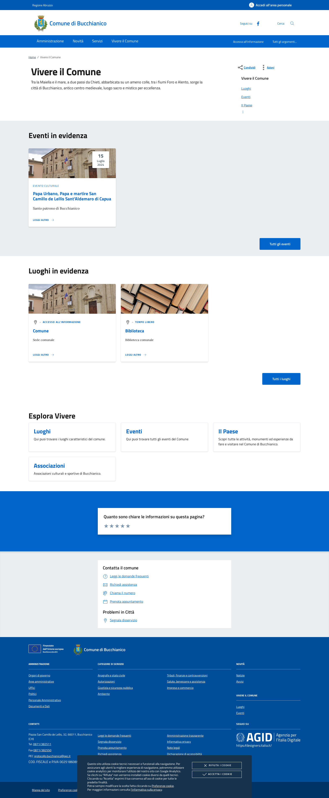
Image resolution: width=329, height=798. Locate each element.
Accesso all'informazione (248, 41)
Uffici (32, 687)
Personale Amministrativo (45, 700)
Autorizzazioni (106, 681)
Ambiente (104, 694)
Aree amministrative (41, 681)
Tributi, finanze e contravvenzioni (187, 675)
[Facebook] (256, 23)
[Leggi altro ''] (43, 354)
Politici (33, 694)
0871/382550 (42, 750)
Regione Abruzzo (42, 5)
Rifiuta (216, 765)
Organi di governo (39, 675)
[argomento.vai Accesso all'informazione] (62, 322)
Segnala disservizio (109, 741)
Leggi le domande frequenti (114, 735)
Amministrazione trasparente (185, 735)
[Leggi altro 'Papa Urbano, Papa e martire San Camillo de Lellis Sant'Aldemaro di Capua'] (43, 220)
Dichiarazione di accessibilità (184, 754)
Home (32, 57)
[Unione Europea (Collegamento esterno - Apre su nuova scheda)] (47, 650)
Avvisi (240, 681)
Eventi (240, 713)
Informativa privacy (179, 741)
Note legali (173, 747)
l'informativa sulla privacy (146, 789)
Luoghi (240, 707)
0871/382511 (42, 744)
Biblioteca (134, 330)
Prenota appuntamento (112, 747)
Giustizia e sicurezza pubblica (115, 687)
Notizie (240, 675)
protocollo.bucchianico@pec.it (52, 756)
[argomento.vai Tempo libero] (144, 322)
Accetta (216, 774)
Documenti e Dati (39, 706)
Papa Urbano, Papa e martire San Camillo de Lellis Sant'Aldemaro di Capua (72, 196)
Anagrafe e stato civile (111, 675)
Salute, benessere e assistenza (186, 681)
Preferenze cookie (163, 786)
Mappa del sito (41, 790)
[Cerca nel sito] (292, 23)
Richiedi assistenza (109, 754)
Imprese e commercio (180, 687)
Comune (41, 330)
